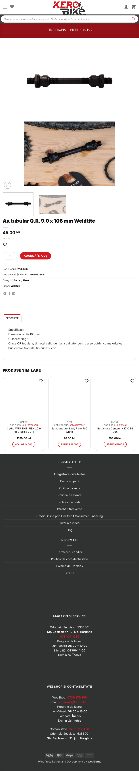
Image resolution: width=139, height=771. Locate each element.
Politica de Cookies (69, 566)
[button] (5, 7)
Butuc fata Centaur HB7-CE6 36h (115, 430)
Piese (74, 29)
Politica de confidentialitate (69, 559)
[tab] (12, 318)
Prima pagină (56, 29)
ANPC (70, 573)
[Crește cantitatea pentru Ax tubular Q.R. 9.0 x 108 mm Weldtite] (15, 255)
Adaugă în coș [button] (24, 444)
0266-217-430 (79, 729)
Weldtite (15, 286)
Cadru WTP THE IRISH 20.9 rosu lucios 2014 (24, 430)
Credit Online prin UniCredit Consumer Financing (69, 516)
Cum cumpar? (69, 481)
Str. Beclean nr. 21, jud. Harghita (69, 738)
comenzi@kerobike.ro (74, 702)
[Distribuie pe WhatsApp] (4, 293)
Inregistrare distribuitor (69, 474)
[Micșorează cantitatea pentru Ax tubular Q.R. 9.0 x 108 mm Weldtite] (5, 255)
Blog (69, 530)
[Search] (133, 19)
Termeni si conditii (69, 552)
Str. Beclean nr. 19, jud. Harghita (69, 632)
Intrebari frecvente (69, 509)
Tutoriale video (69, 523)
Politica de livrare (69, 495)
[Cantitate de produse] (10, 255)
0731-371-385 (77, 697)
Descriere (12, 318)
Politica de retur (69, 488)
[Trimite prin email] (13, 293)
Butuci (88, 29)
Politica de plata (70, 502)
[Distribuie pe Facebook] (9, 293)
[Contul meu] (126, 7)
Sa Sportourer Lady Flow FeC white (69, 430)
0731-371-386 (69, 636)
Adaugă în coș (36, 255)
